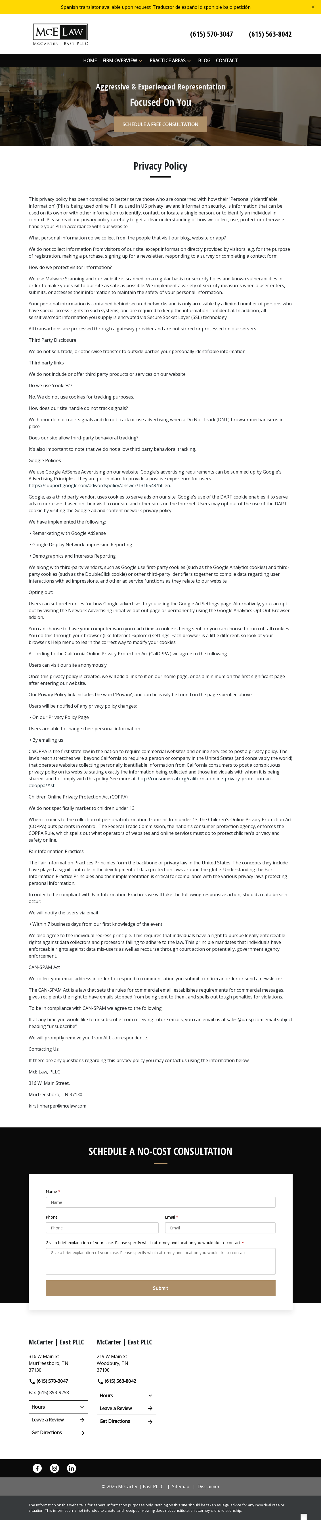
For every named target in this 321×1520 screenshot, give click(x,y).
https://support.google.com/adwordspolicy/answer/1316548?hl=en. (100, 485)
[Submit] (161, 1288)
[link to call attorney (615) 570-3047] (211, 34)
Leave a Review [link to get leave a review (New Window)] (58, 1419)
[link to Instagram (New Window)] (54, 1468)
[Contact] (227, 60)
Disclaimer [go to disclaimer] (209, 1486)
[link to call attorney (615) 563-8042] (270, 34)
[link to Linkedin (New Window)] (71, 1468)
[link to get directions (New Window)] (58, 1362)
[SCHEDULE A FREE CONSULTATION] (160, 124)
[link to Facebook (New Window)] (37, 1468)
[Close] (313, 7)
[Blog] (204, 60)
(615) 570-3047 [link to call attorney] (48, 1381)
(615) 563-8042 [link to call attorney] (116, 1381)
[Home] (90, 60)
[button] (140, 60)
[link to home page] (60, 33)
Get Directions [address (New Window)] (58, 1432)
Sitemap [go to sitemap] (180, 1486)
